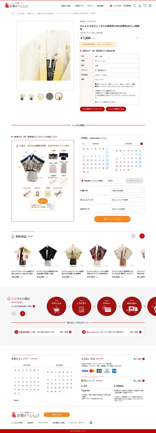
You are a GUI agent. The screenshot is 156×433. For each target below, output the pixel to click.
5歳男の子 (30, 13)
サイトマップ (42, 422)
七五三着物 (20, 13)
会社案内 (30, 422)
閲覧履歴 (127, 6)
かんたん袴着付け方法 (116, 109)
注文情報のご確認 (58, 422)
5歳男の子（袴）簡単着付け (46, 13)
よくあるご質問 (16, 422)
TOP (12, 13)
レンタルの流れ (115, 6)
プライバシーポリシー (77, 422)
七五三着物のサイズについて (92, 109)
